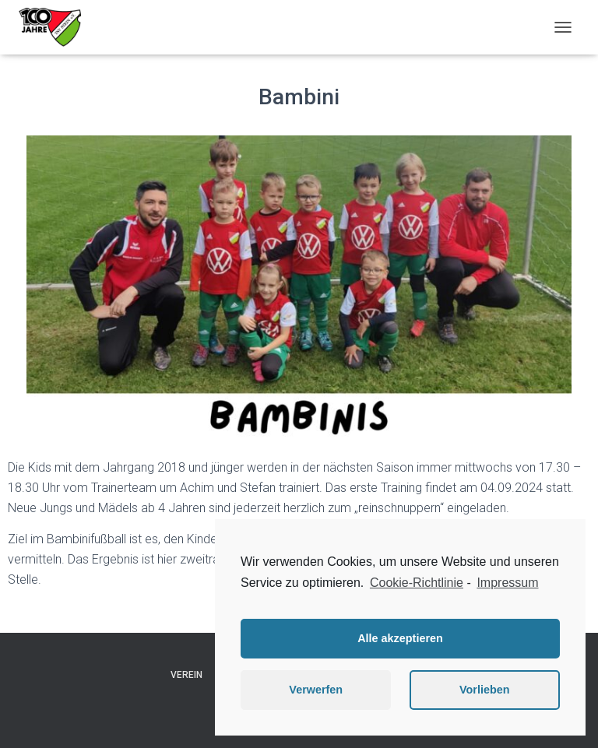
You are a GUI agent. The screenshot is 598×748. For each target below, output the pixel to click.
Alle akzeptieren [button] (400, 638)
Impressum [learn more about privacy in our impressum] (507, 582)
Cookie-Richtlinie (416, 582)
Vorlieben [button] (484, 689)
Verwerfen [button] (316, 689)
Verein (186, 674)
